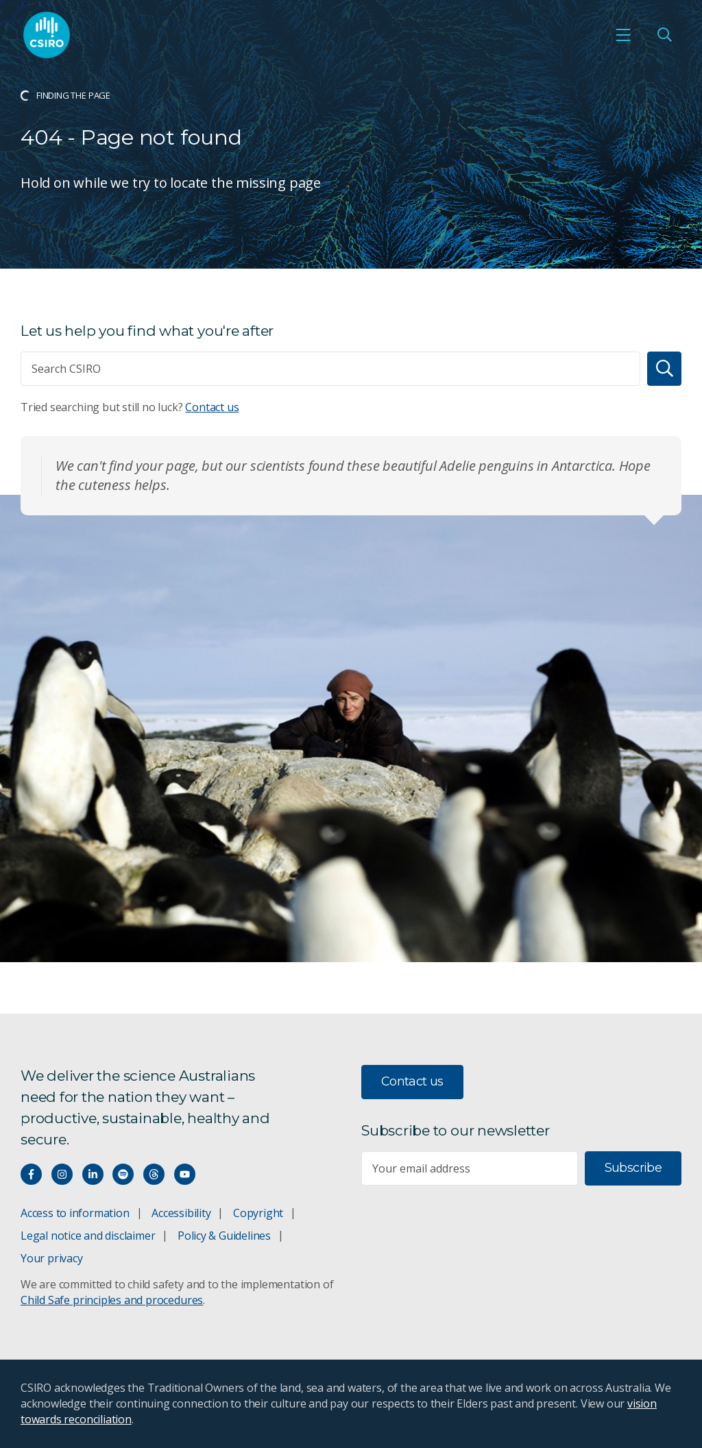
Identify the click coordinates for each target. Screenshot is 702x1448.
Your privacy (51, 1258)
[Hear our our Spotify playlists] (123, 1174)
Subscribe (633, 1167)
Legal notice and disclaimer (88, 1235)
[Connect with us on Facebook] (31, 1174)
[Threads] (154, 1174)
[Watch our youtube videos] (184, 1174)
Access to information (75, 1212)
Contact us (212, 407)
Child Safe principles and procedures (112, 1300)
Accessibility (181, 1212)
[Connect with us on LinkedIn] (93, 1174)
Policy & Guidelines (224, 1235)
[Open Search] (664, 35)
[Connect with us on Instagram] (62, 1174)
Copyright (258, 1212)
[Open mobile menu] (623, 35)
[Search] (664, 369)
